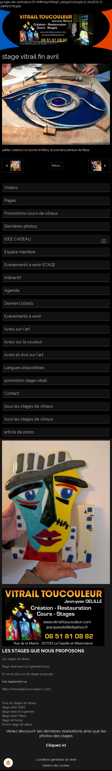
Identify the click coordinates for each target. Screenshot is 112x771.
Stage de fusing (12, 720)
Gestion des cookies (56, 765)
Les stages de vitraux (16, 659)
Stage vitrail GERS (13, 707)
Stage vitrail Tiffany (14, 716)
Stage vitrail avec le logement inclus (25, 666)
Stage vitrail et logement (18, 711)
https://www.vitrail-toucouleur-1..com (26, 689)
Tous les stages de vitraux (19, 703)
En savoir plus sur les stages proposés (27, 674)
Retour (56, 165)
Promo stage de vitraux (17, 724)
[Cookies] (8, 762)
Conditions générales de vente (56, 759)
